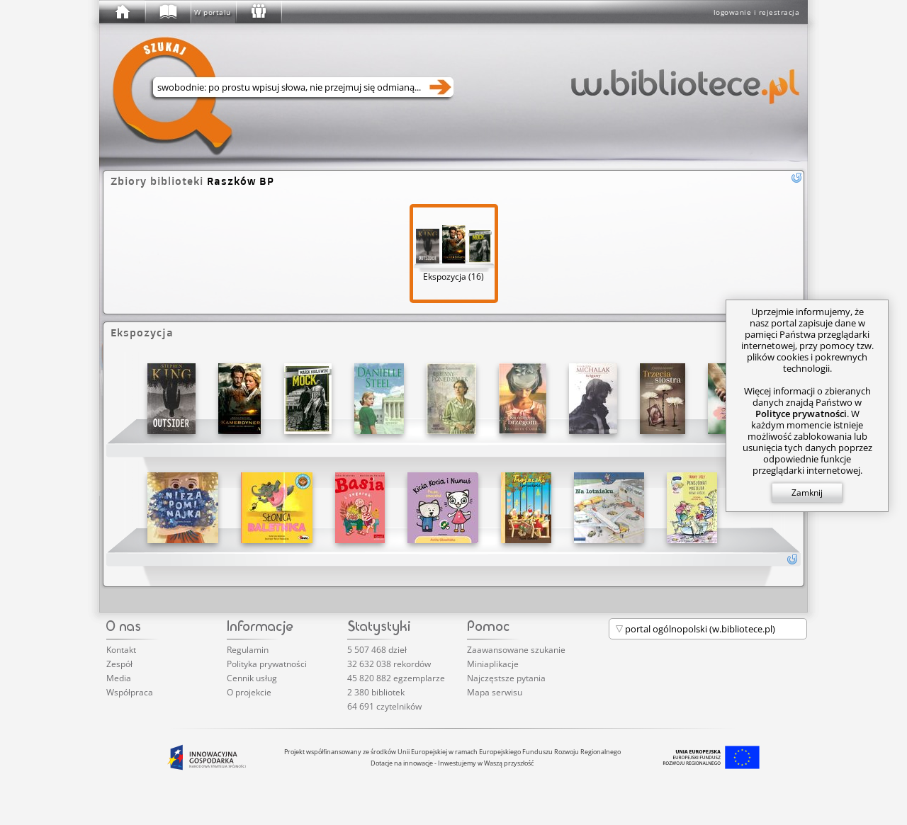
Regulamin (248, 650)
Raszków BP (240, 181)
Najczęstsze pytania (506, 678)
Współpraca (129, 692)
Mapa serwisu (494, 692)
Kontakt (121, 650)
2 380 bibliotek (376, 692)
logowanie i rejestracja (757, 12)
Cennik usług (252, 678)
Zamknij (807, 493)
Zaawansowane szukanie (516, 650)
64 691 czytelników (384, 706)
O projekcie (249, 692)
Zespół (119, 664)
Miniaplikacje (493, 664)
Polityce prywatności (801, 413)
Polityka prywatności (267, 664)
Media (118, 678)
